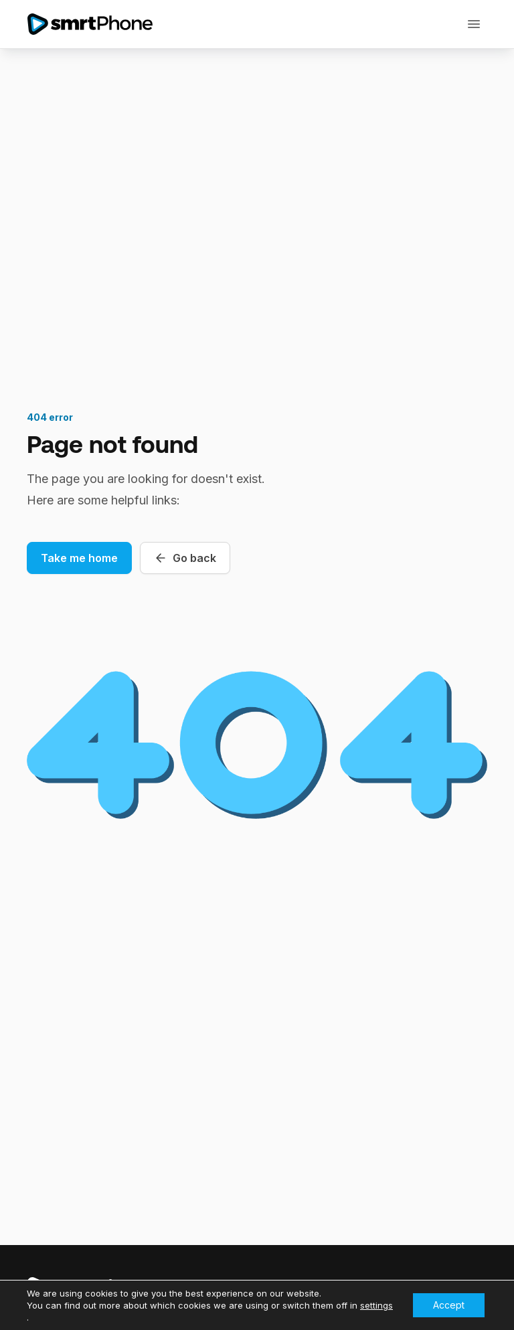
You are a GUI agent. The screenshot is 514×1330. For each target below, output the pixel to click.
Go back (185, 558)
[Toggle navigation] (473, 24)
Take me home (79, 558)
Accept (448, 1305)
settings (376, 1305)
